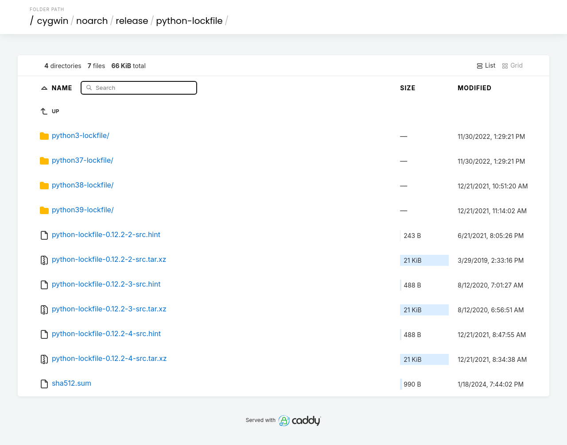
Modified (475, 88)
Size (408, 88)
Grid (512, 65)
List (485, 65)
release (132, 21)
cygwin (53, 21)
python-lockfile (189, 21)
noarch (92, 21)
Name (63, 87)
